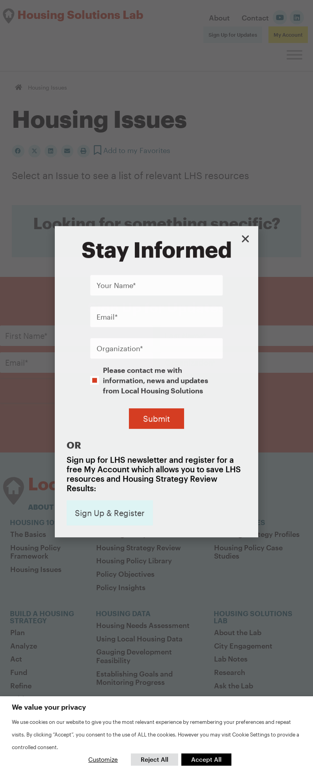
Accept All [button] (206, 759)
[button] (245, 168)
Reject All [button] (154, 759)
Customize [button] (103, 759)
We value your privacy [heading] (49, 707)
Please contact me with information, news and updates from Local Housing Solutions (155, 309)
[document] (156, 386)
